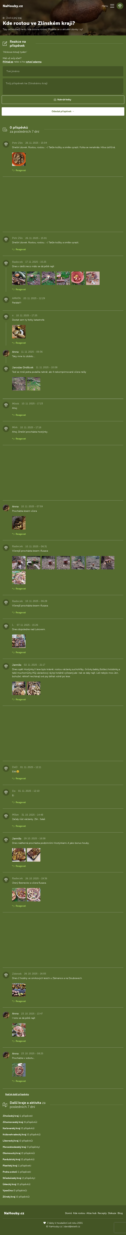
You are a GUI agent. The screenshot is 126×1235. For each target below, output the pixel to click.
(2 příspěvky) (19, 1178)
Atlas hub (91, 1213)
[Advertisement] (63, 204)
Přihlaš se (8, 61)
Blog (120, 1213)
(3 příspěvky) (21, 1147)
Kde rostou (79, 1213)
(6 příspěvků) (20, 1122)
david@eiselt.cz (72, 1226)
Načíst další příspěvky (17, 1094)
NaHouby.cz (13, 6)
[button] (112, 6)
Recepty (102, 1213)
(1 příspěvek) (18, 1115)
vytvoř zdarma (33, 61)
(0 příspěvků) (18, 1128)
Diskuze (112, 1213)
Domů (68, 1213)
